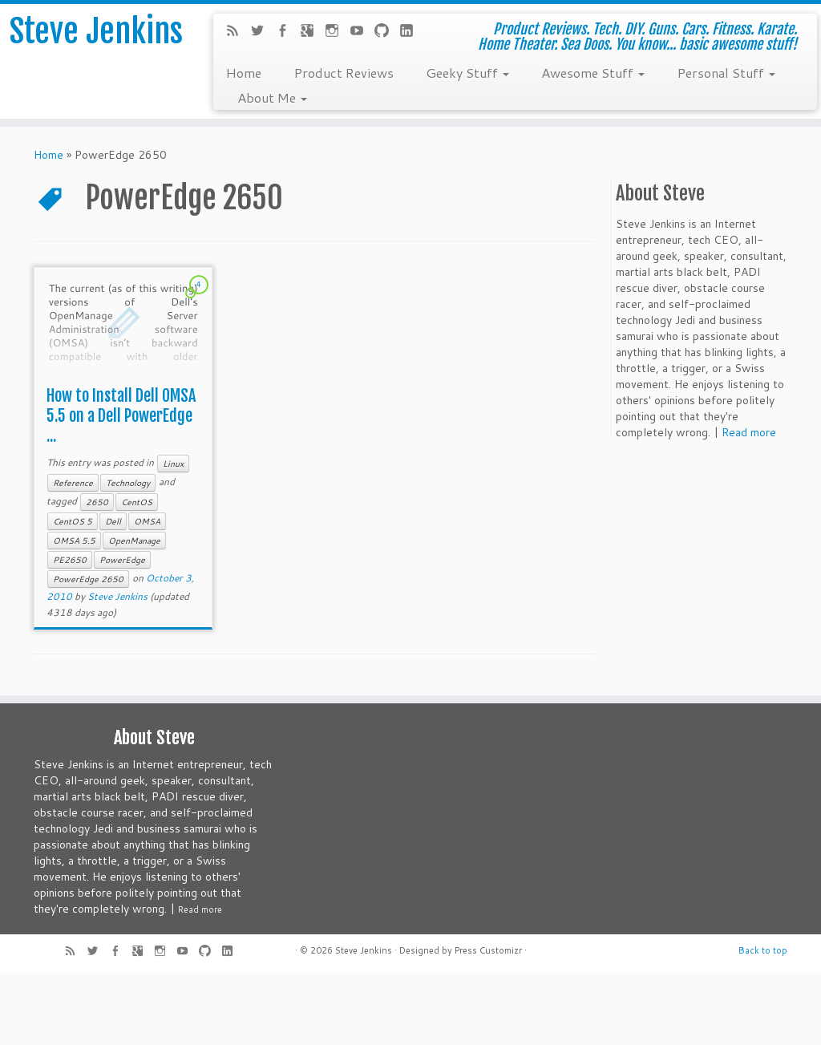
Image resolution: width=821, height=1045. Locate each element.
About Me (272, 97)
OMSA (147, 521)
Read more (749, 432)
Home (243, 72)
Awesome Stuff (593, 72)
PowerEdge (122, 559)
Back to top (762, 950)
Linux (173, 463)
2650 (97, 502)
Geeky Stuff (467, 72)
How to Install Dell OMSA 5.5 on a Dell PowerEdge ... (121, 416)
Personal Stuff (726, 72)
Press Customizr (488, 950)
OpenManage (134, 540)
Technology (128, 482)
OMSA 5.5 (74, 540)
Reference (73, 482)
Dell (113, 521)
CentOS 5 (72, 521)
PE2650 (70, 559)
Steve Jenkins (96, 31)
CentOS (136, 502)
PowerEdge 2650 (88, 579)
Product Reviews (343, 72)
